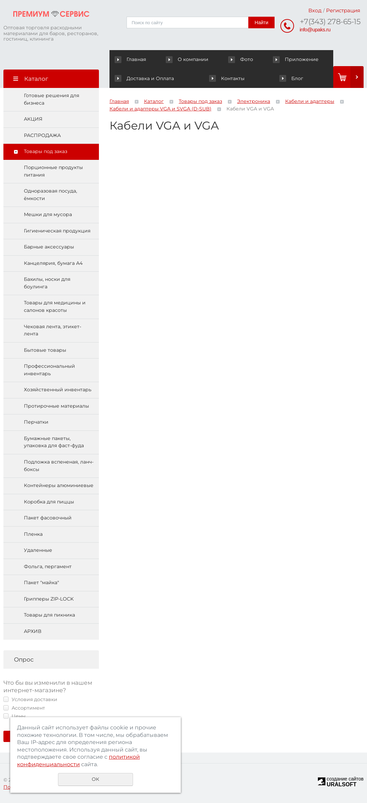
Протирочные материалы (56, 406)
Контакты (132, 78)
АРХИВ (32, 631)
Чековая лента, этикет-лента (52, 330)
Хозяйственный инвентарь (57, 390)
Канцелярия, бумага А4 (53, 263)
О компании (172, 59)
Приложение (249, 59)
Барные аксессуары (49, 247)
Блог (244, 78)
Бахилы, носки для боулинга (47, 283)
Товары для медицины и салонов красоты (55, 306)
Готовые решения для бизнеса (51, 99)
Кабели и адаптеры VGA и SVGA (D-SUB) (160, 109)
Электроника (253, 101)
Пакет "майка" (41, 582)
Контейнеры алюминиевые (58, 485)
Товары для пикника (49, 615)
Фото (209, 59)
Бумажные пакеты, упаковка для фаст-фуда (54, 442)
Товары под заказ (45, 151)
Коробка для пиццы (49, 502)
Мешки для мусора (48, 214)
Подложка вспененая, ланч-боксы (58, 465)
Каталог (154, 101)
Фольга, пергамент (48, 566)
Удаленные (38, 550)
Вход (315, 10)
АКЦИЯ (33, 119)
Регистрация (343, 10)
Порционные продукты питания (53, 171)
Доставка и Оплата (304, 59)
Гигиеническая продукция (57, 231)
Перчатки (36, 422)
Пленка (33, 534)
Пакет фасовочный (48, 518)
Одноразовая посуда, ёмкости (50, 194)
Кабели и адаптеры (309, 101)
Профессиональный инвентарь (49, 370)
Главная (132, 59)
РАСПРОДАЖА (42, 135)
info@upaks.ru (315, 29)
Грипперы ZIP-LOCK (49, 599)
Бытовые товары (45, 350)
